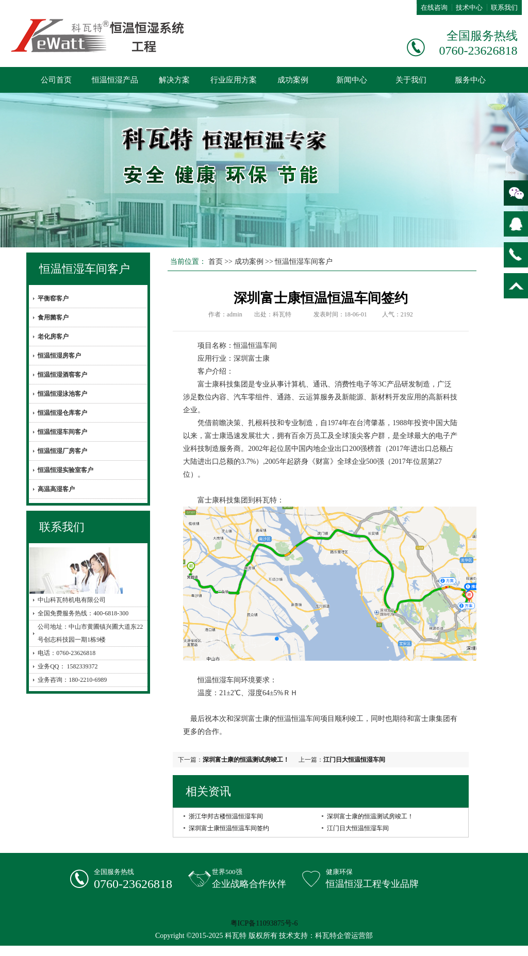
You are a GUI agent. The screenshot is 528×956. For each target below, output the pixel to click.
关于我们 (410, 80)
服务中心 (470, 80)
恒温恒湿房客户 (59, 355)
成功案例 (292, 80)
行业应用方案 (233, 80)
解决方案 (174, 80)
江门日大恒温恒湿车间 (354, 759)
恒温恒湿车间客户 (84, 268)
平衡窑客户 (53, 298)
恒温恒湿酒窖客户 (62, 374)
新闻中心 (351, 80)
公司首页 (56, 80)
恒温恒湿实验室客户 (65, 470)
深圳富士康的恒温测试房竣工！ (246, 759)
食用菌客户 (53, 317)
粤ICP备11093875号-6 (264, 923)
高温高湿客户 (56, 489)
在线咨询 (434, 7)
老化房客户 (53, 336)
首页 (215, 261)
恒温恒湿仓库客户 (62, 412)
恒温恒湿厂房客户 (62, 451)
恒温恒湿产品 (115, 80)
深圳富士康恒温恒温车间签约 (229, 828)
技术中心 (469, 7)
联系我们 (504, 7)
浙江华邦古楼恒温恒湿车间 (226, 816)
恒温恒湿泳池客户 (62, 393)
